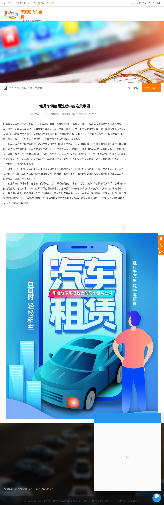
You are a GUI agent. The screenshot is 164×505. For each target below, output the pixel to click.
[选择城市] (50, 3)
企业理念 (66, 448)
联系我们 (146, 3)
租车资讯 (133, 88)
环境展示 (66, 457)
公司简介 (66, 444)
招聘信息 (135, 22)
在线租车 (136, 3)
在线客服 (157, 3)
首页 (71, 22)
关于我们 (82, 22)
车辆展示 (92, 22)
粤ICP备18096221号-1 (103, 502)
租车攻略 (145, 22)
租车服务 (103, 22)
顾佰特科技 (133, 502)
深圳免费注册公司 (45, 488)
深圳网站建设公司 (24, 488)
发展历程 (66, 452)
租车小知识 (36, 88)
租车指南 (113, 22)
